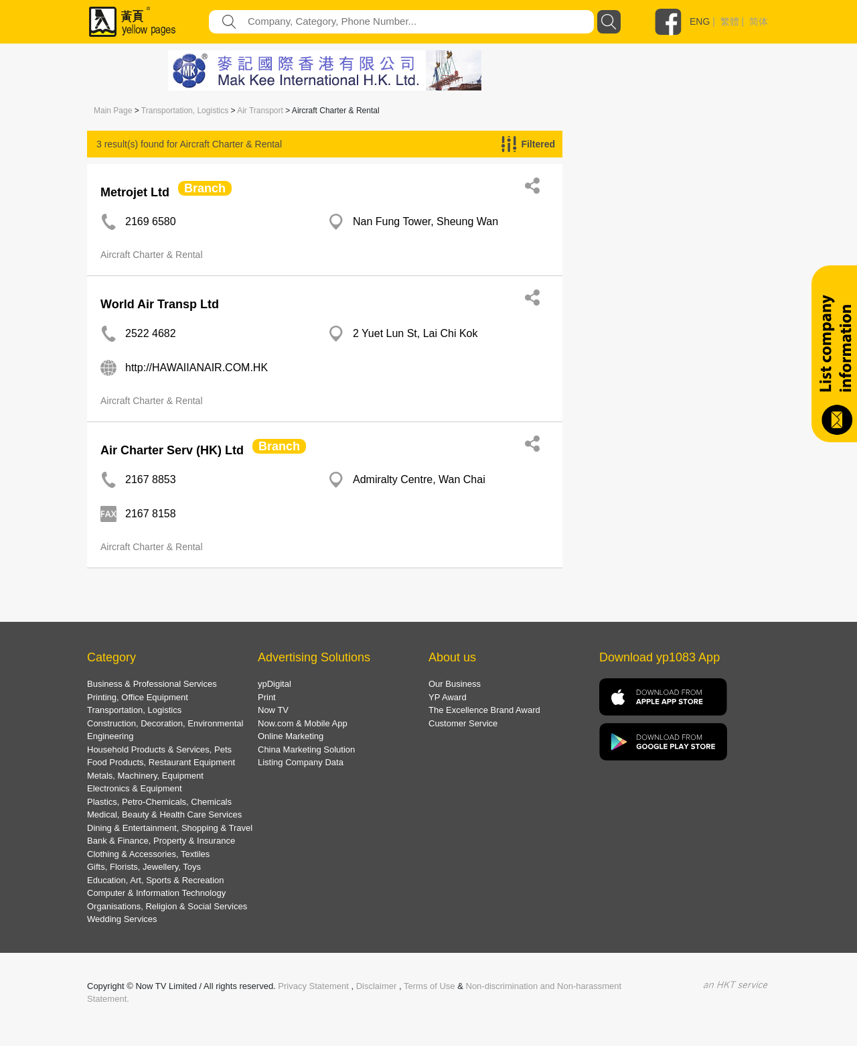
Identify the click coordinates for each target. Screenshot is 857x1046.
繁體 (729, 21)
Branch (205, 188)
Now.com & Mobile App (302, 723)
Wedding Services (122, 919)
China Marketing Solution (306, 749)
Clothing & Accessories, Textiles (148, 854)
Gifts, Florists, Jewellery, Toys (144, 867)
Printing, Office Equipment (137, 697)
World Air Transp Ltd (159, 304)
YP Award (447, 697)
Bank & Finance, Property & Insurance (161, 841)
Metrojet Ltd (134, 192)
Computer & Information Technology (156, 893)
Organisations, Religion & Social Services (167, 906)
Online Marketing (290, 736)
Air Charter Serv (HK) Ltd (172, 450)
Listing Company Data (300, 762)
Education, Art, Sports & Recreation (155, 880)
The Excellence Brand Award (484, 710)
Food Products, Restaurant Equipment (161, 762)
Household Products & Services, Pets (159, 749)
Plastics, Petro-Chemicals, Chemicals (159, 802)
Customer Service (462, 723)
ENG (700, 21)
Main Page (113, 110)
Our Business (454, 684)
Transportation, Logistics (184, 110)
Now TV (273, 710)
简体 (758, 21)
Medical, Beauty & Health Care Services (164, 814)
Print (267, 697)
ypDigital (274, 684)
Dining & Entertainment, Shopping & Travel (169, 828)
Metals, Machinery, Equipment (145, 776)
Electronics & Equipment (134, 788)
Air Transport (260, 110)
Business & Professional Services (152, 684)
